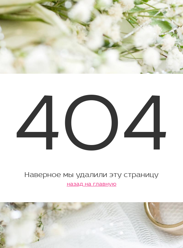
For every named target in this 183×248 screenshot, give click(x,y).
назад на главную (91, 184)
